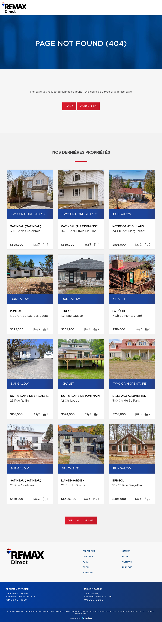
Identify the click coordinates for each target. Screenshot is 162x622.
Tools (86, 567)
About (86, 562)
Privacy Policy (124, 611)
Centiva (87, 618)
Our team (88, 556)
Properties (89, 551)
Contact (127, 562)
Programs (88, 573)
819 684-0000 (19, 600)
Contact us (88, 106)
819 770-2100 (96, 600)
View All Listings (80, 521)
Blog (125, 556)
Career (126, 551)
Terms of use (138, 611)
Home (69, 106)
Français (127, 567)
